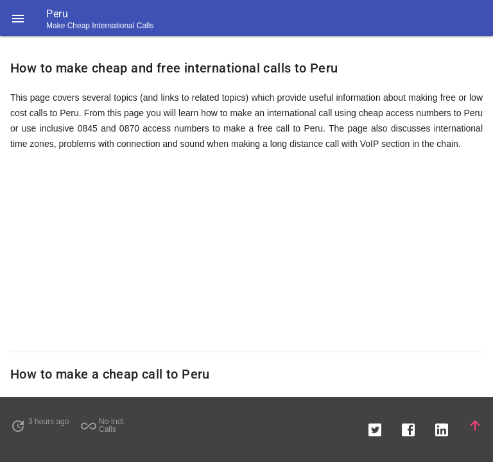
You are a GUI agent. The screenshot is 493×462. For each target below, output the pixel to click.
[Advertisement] (246, 251)
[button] (18, 18)
